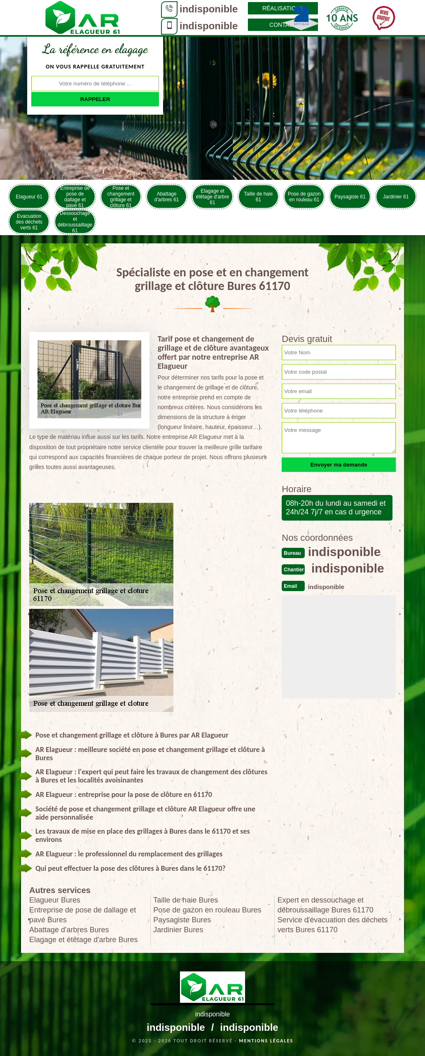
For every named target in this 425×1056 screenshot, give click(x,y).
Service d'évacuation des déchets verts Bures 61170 (333, 925)
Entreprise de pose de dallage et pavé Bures (82, 915)
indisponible (209, 8)
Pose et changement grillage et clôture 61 (120, 196)
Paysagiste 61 (349, 197)
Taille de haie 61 (258, 197)
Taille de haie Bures (185, 900)
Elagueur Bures (54, 900)
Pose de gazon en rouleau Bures (207, 910)
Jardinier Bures (178, 930)
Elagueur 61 (29, 197)
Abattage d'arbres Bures (69, 930)
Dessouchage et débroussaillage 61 (75, 221)
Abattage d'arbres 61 (166, 197)
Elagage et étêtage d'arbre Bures (83, 940)
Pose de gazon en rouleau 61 (304, 197)
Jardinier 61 (396, 197)
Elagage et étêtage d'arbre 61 (212, 196)
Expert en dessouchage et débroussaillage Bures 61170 (326, 905)
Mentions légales (266, 1041)
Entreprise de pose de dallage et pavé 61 (74, 196)
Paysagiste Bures (182, 920)
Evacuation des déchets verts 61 (29, 222)
